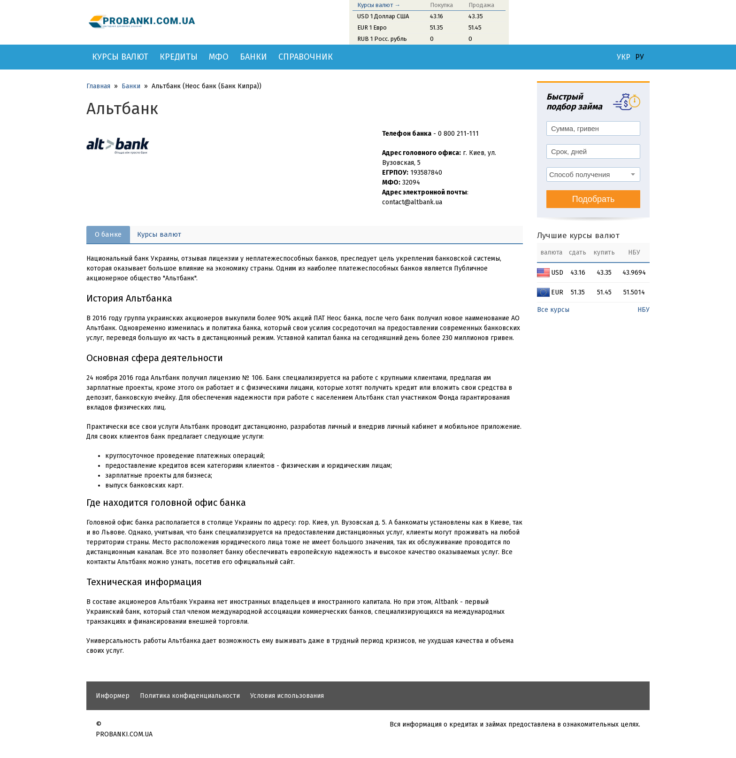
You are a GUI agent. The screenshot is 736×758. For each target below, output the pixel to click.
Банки (253, 57)
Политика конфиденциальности (190, 696)
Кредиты (179, 57)
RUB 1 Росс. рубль (382, 38)
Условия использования (287, 696)
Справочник (305, 57)
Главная (98, 86)
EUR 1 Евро (372, 27)
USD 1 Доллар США (383, 16)
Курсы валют (120, 57)
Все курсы (553, 310)
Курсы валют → (378, 4)
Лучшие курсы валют (578, 235)
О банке (108, 234)
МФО (219, 57)
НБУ (643, 310)
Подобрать (593, 199)
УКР (623, 57)
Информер (113, 696)
